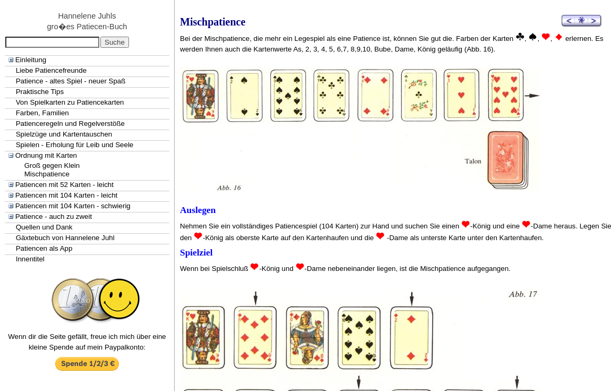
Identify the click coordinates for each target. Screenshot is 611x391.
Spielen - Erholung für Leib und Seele (75, 145)
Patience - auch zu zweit (53, 216)
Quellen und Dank (44, 227)
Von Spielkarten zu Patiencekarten (70, 102)
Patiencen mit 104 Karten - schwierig (73, 206)
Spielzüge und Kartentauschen (64, 134)
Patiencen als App (44, 248)
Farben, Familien (42, 113)
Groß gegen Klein (52, 165)
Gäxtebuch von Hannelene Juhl (65, 238)
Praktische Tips (40, 92)
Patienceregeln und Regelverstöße (70, 124)
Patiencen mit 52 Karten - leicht (64, 185)
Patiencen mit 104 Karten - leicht (66, 195)
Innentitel (30, 259)
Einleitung (31, 60)
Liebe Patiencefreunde (51, 70)
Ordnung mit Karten (46, 155)
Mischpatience (47, 174)
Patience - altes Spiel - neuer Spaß (71, 81)
